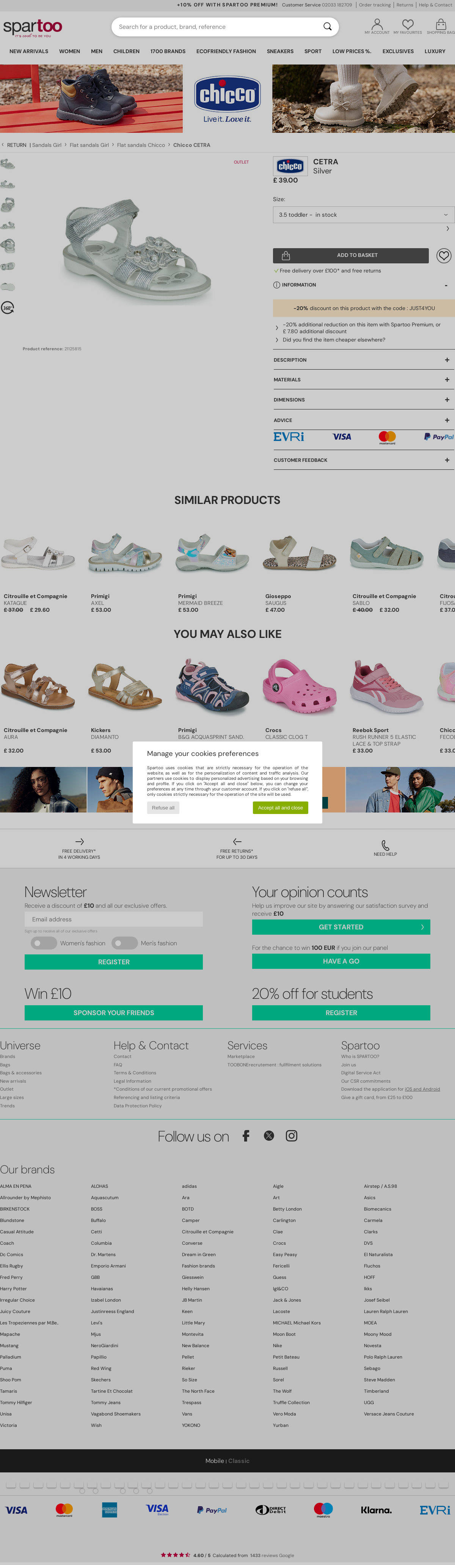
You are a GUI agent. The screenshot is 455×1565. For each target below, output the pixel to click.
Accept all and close (280, 808)
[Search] (327, 26)
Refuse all (163, 808)
